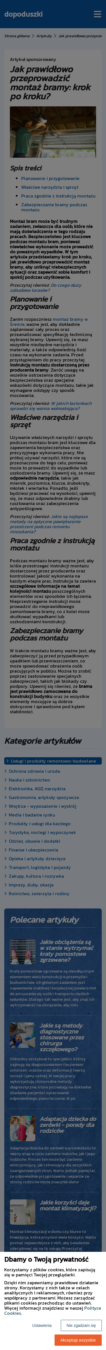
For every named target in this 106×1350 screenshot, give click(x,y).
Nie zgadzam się (81, 1325)
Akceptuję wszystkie (78, 1340)
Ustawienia (41, 1325)
